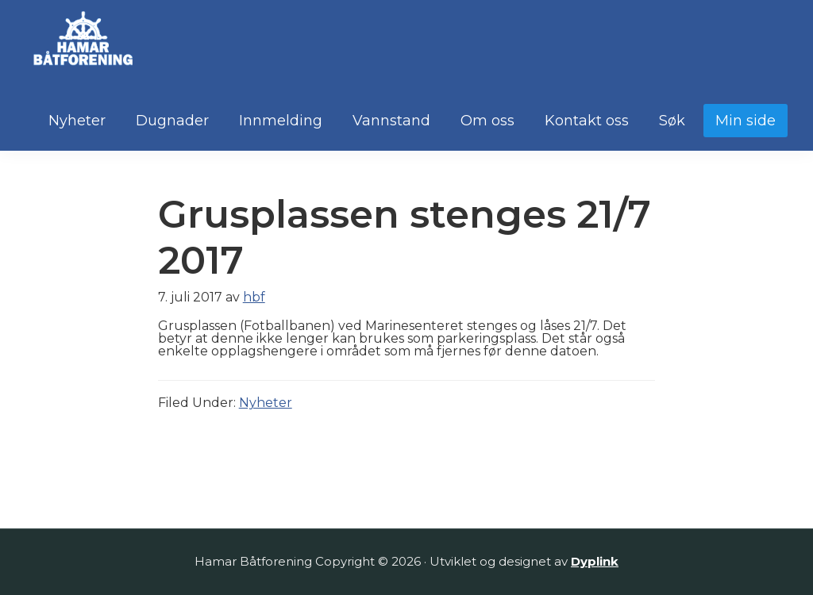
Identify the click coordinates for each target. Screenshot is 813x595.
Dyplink (594, 561)
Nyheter (265, 402)
